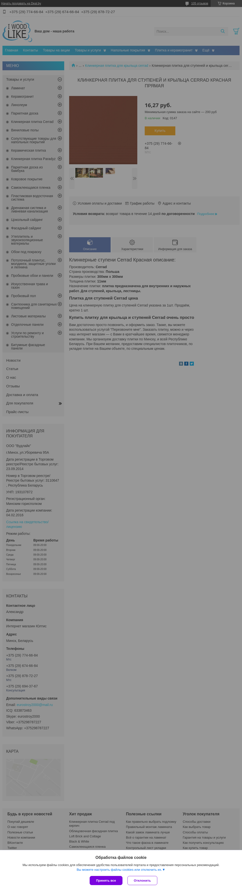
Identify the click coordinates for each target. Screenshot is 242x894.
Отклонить (142, 880)
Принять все (106, 880)
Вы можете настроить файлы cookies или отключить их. (119, 869)
